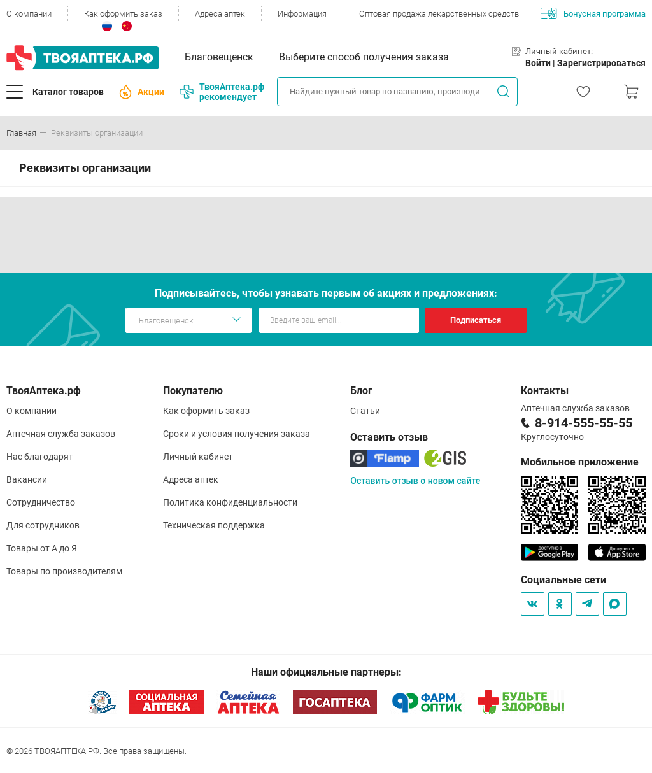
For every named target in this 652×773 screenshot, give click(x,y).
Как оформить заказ (123, 13)
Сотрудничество (40, 502)
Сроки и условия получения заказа (236, 434)
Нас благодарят (39, 456)
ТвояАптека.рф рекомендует (222, 92)
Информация (302, 13)
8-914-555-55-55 (583, 422)
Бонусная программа (593, 13)
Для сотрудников (43, 525)
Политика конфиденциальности (230, 502)
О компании (29, 13)
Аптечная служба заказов (60, 434)
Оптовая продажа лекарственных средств (439, 13)
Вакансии (26, 479)
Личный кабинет (198, 456)
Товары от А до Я (41, 548)
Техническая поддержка (214, 525)
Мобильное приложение (580, 462)
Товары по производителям (64, 571)
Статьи (365, 411)
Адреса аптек (220, 13)
